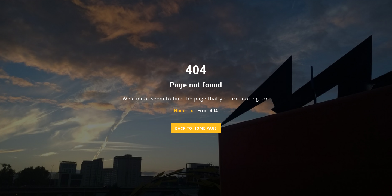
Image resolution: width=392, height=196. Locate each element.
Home (180, 110)
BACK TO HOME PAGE (196, 128)
